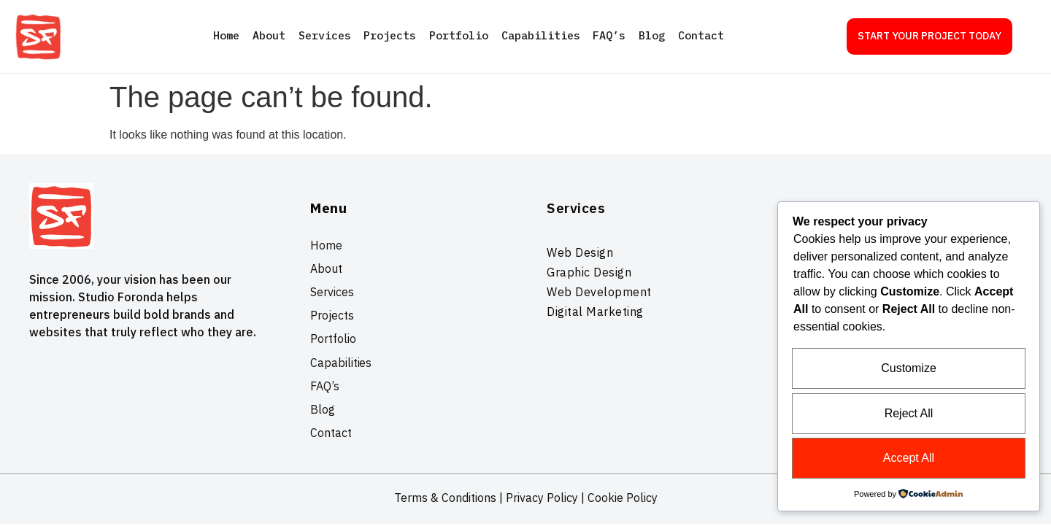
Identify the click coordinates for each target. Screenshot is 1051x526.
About (268, 35)
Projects (389, 35)
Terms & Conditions (445, 499)
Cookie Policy (623, 499)
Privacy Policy (542, 499)
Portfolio (458, 35)
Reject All (909, 415)
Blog (652, 35)
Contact (702, 35)
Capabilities (540, 35)
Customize (908, 371)
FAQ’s (609, 35)
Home (225, 35)
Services (324, 35)
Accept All (908, 458)
